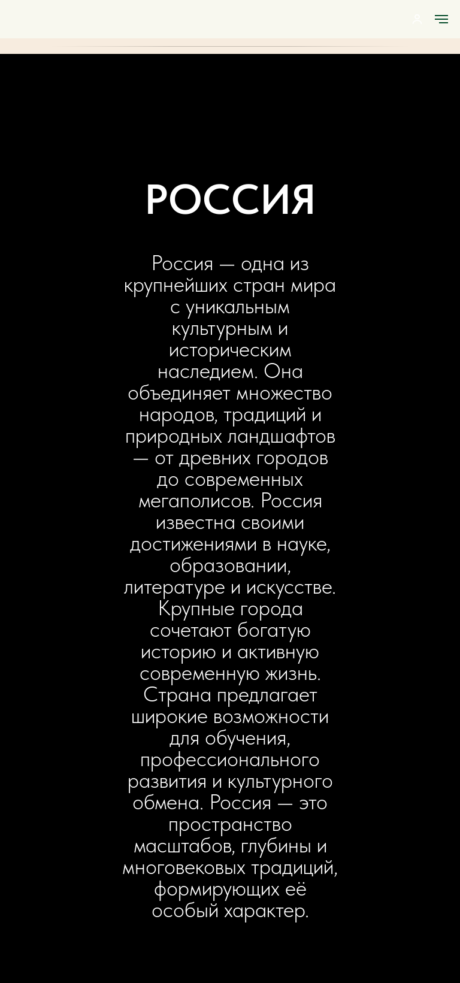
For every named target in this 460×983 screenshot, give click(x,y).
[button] (417, 19)
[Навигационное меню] (441, 19)
